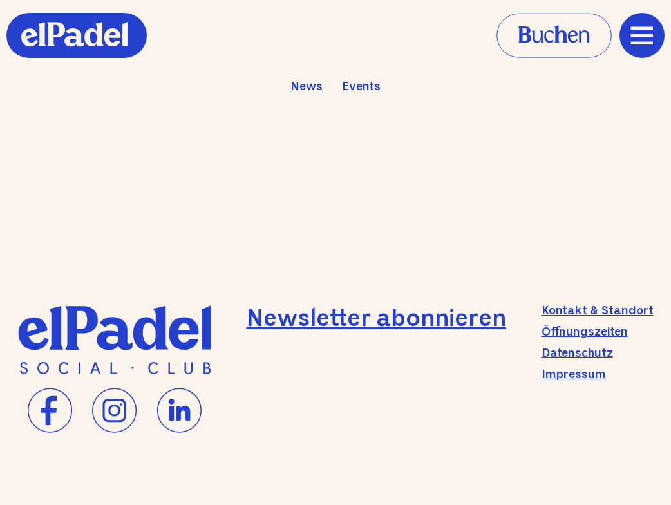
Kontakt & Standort (598, 311)
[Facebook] (50, 411)
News (306, 87)
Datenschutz (577, 353)
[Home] (76, 53)
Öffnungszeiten (585, 332)
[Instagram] (114, 411)
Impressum (574, 375)
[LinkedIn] (179, 411)
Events (361, 87)
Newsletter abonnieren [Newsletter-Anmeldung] (376, 319)
